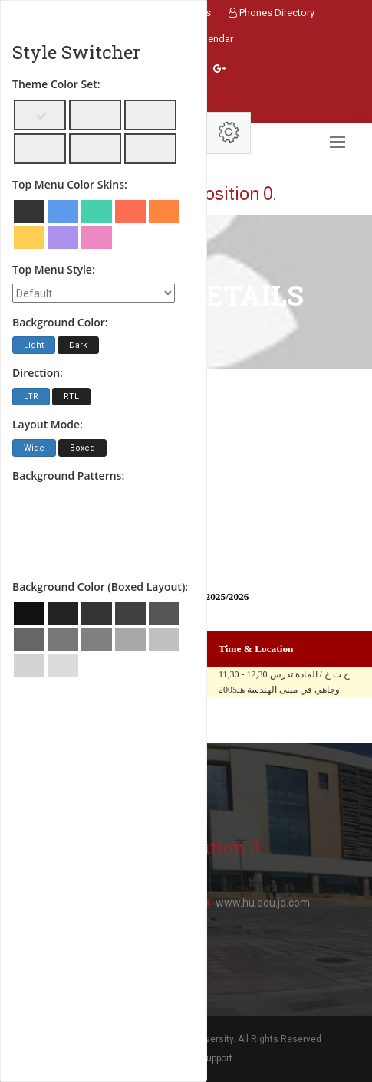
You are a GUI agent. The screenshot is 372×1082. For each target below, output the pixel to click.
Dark (78, 345)
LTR (31, 397)
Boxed (82, 448)
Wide (34, 448)
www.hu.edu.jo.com (263, 903)
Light (34, 345)
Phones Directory (271, 12)
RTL (71, 397)
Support (216, 1058)
